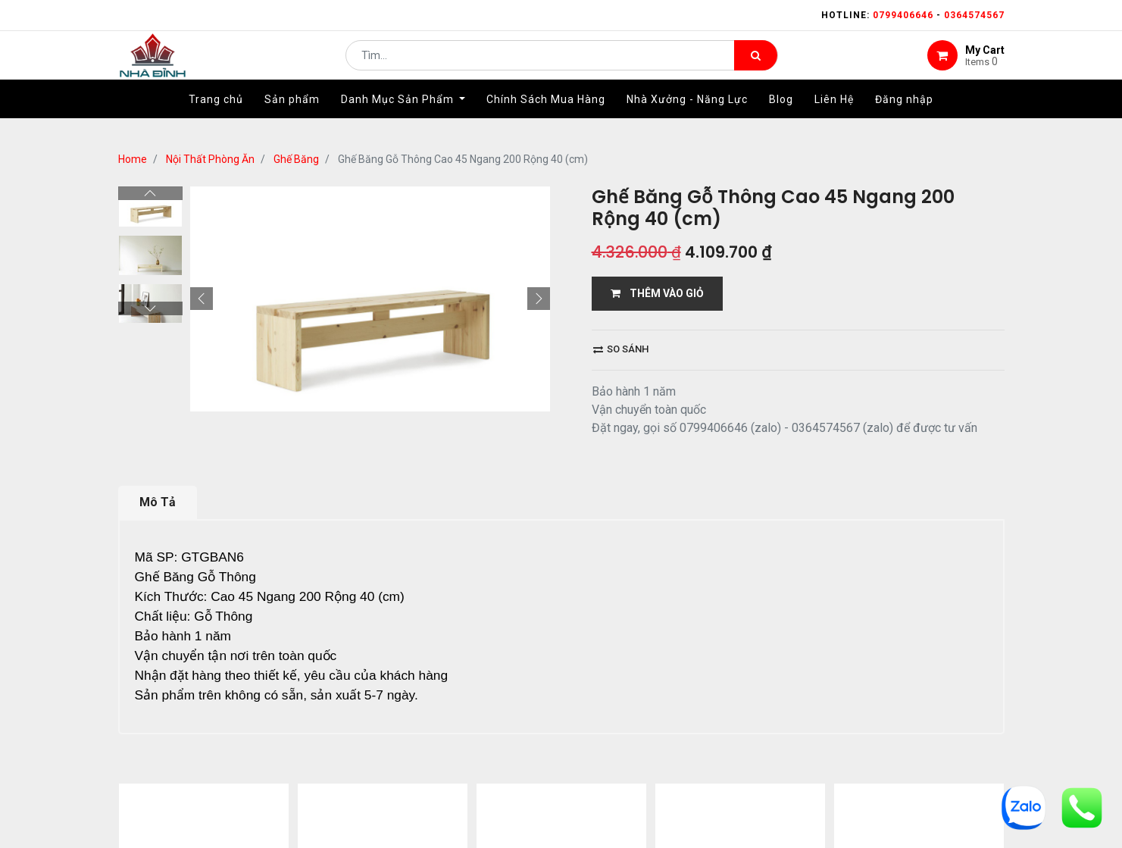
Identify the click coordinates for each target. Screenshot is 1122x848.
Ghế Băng (296, 159)
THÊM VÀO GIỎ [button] (657, 293)
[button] (201, 298)
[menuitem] (216, 119)
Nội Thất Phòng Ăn (210, 159)
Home (132, 159)
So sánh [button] (621, 349)
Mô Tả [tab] (157, 502)
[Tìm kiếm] (755, 65)
